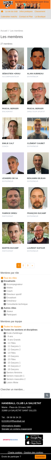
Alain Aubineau (35, 74)
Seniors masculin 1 (15, 376)
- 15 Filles (11, 359)
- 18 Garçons (12, 369)
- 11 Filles (11, 343)
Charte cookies (15, 452)
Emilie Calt (8, 143)
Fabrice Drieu (9, 213)
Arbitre (9, 288)
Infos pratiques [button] (26, 11)
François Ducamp (36, 213)
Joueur (9, 311)
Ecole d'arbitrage (14, 333)
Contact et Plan (26, 16)
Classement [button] (40, 11)
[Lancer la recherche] (47, 395)
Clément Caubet (36, 143)
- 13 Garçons (12, 356)
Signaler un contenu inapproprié (17, 429)
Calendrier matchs (9, 16)
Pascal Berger (10, 108)
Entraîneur (11, 301)
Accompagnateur (14, 284)
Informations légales (11, 426)
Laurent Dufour (36, 248)
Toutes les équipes (12, 326)
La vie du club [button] (11, 11)
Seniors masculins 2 (15, 379)
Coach (9, 291)
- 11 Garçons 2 (13, 349)
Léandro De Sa (10, 178)
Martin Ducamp (10, 248)
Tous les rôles (10, 278)
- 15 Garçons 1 (13, 363)
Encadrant (11, 297)
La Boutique (40, 16)
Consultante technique (17, 304)
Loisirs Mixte (12, 382)
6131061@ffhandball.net (13, 421)
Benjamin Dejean (36, 178)
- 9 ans (9, 336)
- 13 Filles (11, 353)
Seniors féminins (14, 372)
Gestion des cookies (33, 452)
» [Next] (32, 265)
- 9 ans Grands (13, 340)
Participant (11, 314)
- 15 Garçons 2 (13, 366)
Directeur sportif (13, 294)
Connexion (40, 457)
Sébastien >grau (11, 74)
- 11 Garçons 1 (13, 346)
